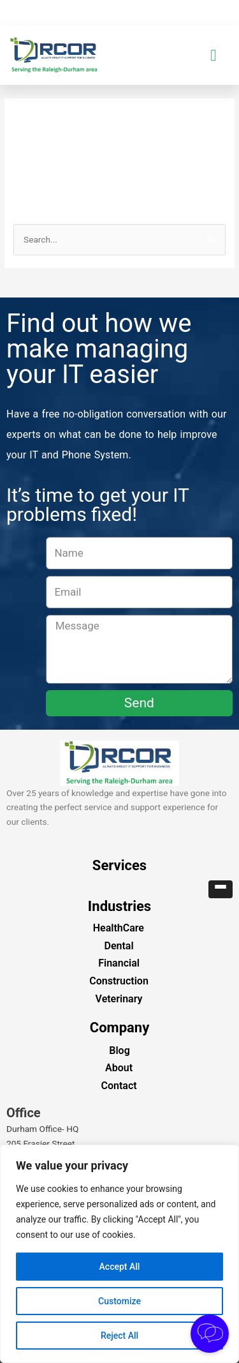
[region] (119, 1254)
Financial (119, 963)
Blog (119, 1050)
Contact (118, 1086)
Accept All (119, 1266)
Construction (118, 981)
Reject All (119, 1335)
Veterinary (119, 999)
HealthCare (118, 928)
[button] (213, 55)
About (119, 1068)
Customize (119, 1301)
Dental (119, 946)
